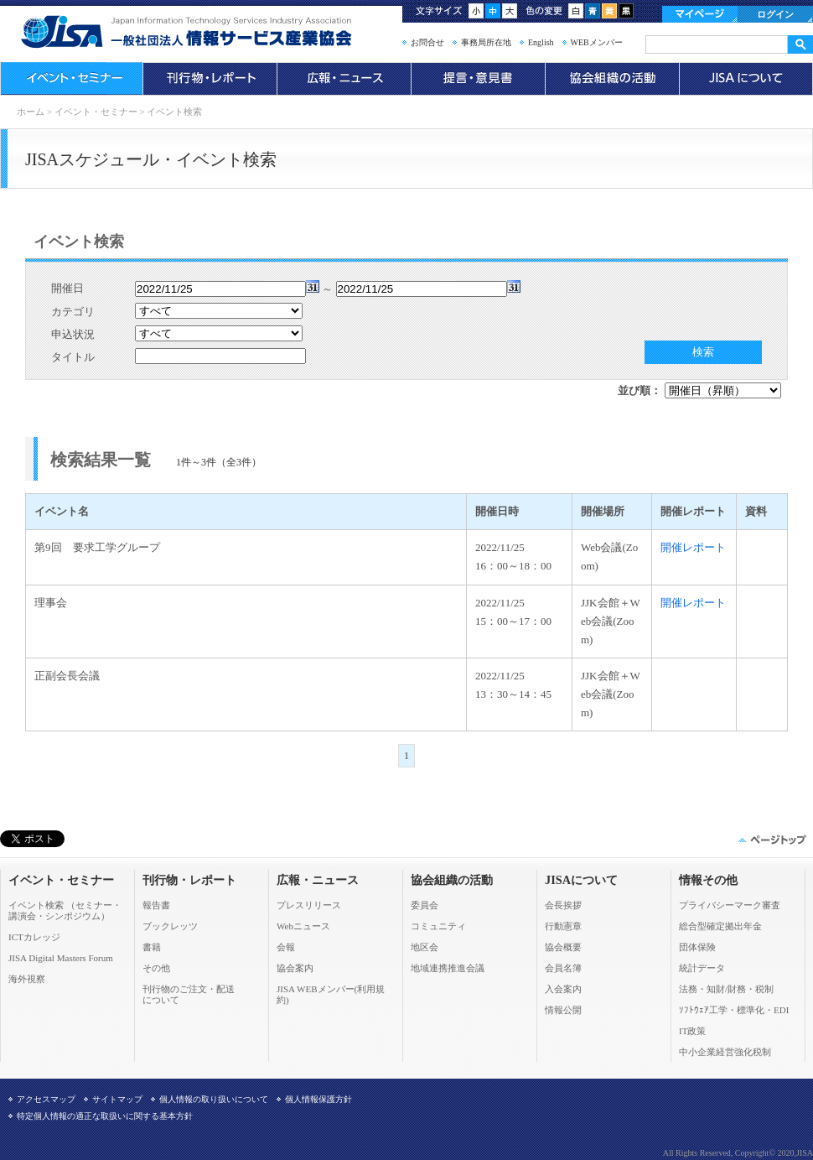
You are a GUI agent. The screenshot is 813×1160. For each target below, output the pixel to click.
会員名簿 (563, 968)
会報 (286, 947)
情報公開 (563, 1010)
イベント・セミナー (71, 79)
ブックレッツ (170, 926)
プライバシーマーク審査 (729, 905)
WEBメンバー (597, 42)
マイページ (700, 14)
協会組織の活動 (612, 79)
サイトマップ (117, 1099)
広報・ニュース (344, 79)
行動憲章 (563, 926)
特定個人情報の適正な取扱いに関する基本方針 (105, 1116)
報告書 (156, 905)
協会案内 (295, 968)
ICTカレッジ (34, 937)
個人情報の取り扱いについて (213, 1099)
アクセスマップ (46, 1099)
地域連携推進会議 (447, 968)
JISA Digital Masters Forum (60, 958)
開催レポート (693, 547)
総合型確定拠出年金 (720, 926)
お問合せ (427, 42)
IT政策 (692, 1031)
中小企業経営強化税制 (725, 1052)
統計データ (702, 968)
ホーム (30, 112)
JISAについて (746, 79)
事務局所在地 (486, 42)
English (541, 42)
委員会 (424, 905)
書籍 (151, 947)
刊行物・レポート (209, 79)
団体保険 (697, 947)
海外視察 (26, 979)
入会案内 (563, 989)
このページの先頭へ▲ (771, 839)
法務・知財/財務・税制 (726, 989)
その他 (156, 968)
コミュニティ (438, 926)
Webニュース (303, 926)
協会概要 (563, 947)
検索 (703, 352)
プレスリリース (309, 905)
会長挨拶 (563, 905)
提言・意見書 (478, 79)
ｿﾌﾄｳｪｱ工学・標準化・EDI (734, 1010)
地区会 (424, 947)
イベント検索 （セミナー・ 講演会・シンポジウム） (65, 910)
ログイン (775, 14)
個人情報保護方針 (318, 1099)
